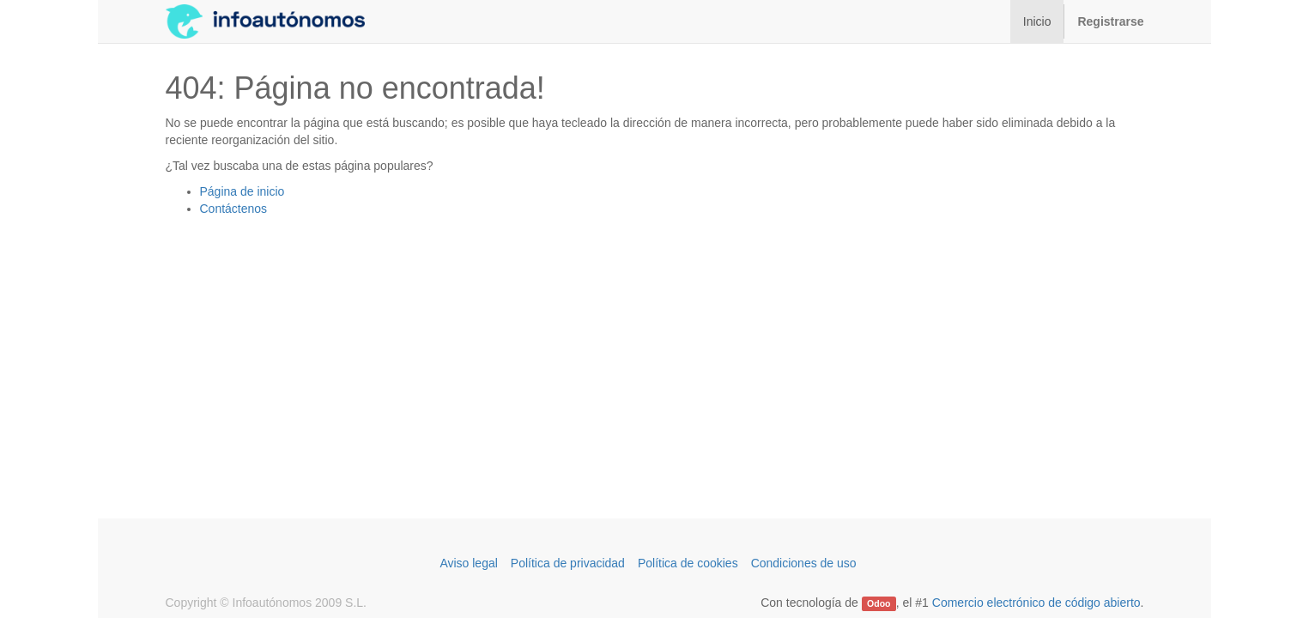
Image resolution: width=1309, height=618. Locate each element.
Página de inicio (242, 191)
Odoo (878, 603)
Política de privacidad (568, 563)
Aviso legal (468, 563)
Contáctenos (234, 208)
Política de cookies (688, 563)
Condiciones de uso (804, 563)
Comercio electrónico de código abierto (1036, 602)
